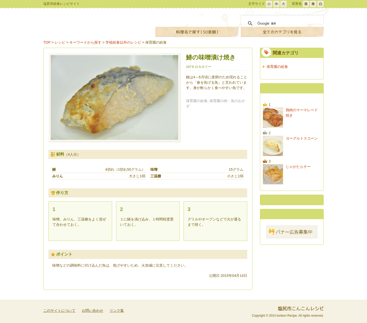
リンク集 (117, 310)
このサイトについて (59, 310)
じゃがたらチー (298, 167)
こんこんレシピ (94, 24)
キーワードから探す (85, 42)
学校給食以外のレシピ (123, 42)
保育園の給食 (156, 42)
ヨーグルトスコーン (302, 138)
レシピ (60, 42)
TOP (46, 42)
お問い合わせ (92, 310)
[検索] (282, 23)
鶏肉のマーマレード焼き (302, 112)
